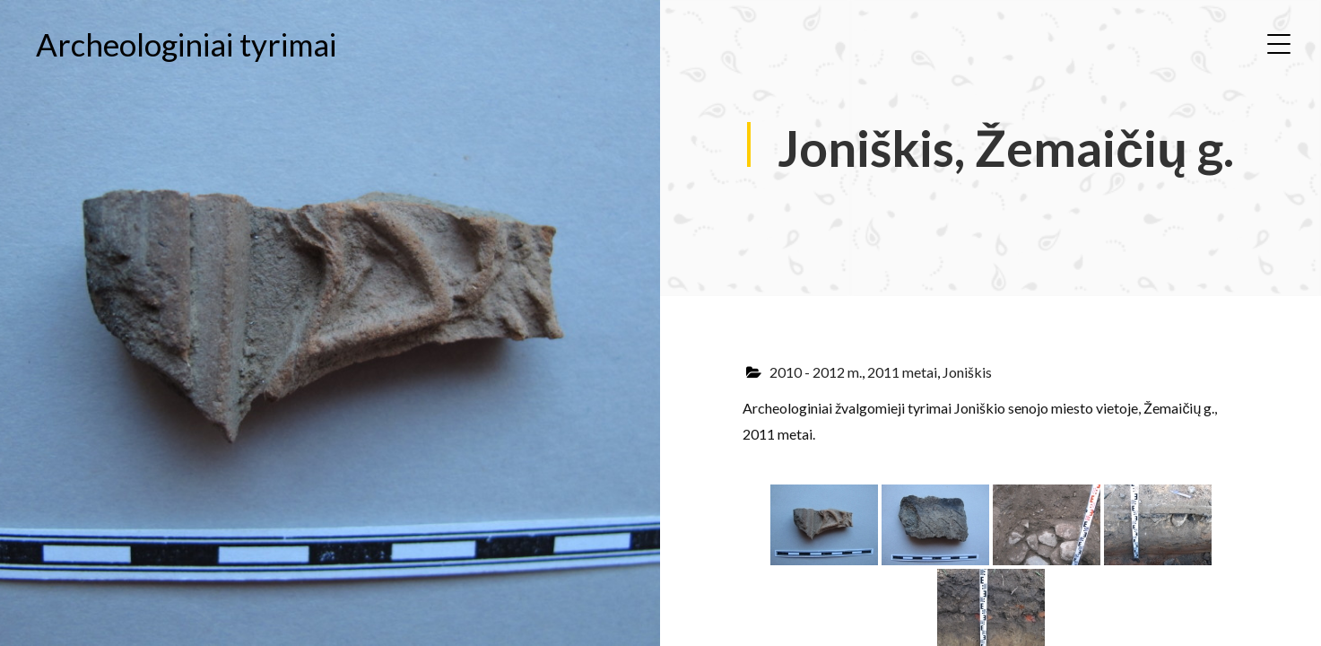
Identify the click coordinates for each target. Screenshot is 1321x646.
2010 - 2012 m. (815, 371)
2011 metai (902, 371)
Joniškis (967, 371)
